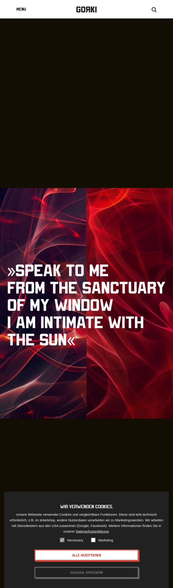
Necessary (75, 543)
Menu (21, 9)
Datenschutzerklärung (92, 535)
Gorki (86, 10)
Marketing (105, 543)
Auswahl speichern (86, 576)
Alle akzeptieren (86, 558)
